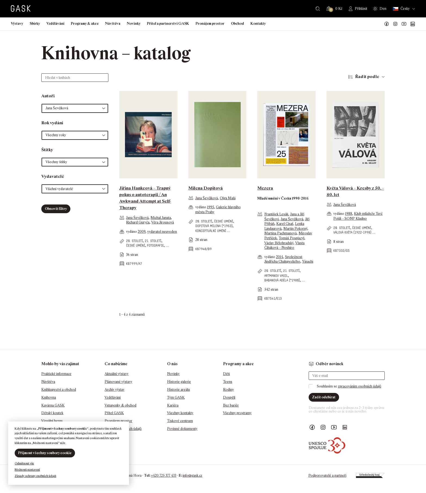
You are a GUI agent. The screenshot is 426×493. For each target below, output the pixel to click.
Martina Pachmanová (280, 233)
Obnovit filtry (56, 209)
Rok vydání (52, 122)
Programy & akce (85, 23)
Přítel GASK (114, 413)
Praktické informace (56, 374)
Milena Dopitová (205, 188)
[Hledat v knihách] (74, 77)
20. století (134, 241)
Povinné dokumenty (182, 429)
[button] (74, 108)
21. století (153, 241)
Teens (227, 382)
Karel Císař (284, 224)
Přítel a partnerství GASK (168, 23)
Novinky (133, 23)
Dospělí (229, 397)
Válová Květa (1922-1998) (352, 232)
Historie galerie (179, 382)
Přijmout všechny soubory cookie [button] (44, 453)
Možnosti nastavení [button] (27, 470)
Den (383, 9)
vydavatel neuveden (162, 232)
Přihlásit (361, 9)
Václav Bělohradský (278, 243)
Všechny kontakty (180, 413)
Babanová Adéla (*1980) (282, 280)
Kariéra (172, 405)
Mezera (265, 188)
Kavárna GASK (53, 405)
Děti (226, 374)
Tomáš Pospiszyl (291, 238)
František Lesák (276, 214)
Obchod (237, 23)
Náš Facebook (386, 23)
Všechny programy (237, 413)
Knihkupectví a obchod (58, 389)
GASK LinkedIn (412, 23)
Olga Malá (228, 198)
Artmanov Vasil (276, 275)
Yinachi (307, 261)
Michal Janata (161, 218)
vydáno (132, 232)
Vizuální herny (52, 421)
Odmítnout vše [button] (24, 463)
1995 (210, 207)
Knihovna (48, 397)
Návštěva (112, 23)
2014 (279, 257)
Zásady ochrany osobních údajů (35, 476)
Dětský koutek (52, 413)
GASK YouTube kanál (404, 23)
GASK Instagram (395, 23)
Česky (401, 9)
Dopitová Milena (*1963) (214, 226)
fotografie (155, 245)
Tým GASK (176, 397)
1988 (348, 214)
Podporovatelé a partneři (327, 475)
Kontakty (258, 23)
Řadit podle (367, 76)
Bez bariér (231, 405)
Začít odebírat (324, 397)
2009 (141, 232)
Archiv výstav (114, 389)
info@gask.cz (192, 475)
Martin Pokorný (295, 229)
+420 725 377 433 (163, 475)
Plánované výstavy (118, 382)
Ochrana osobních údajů (123, 429)
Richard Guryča (137, 222)
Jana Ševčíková (137, 218)
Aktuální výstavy (117, 374)
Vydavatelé (52, 176)
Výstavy (17, 23)
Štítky (47, 149)
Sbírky (35, 23)
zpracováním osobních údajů (359, 386)
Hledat (317, 8)
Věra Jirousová (162, 222)
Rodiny (228, 389)
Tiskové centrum (180, 421)
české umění (135, 245)
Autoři (48, 95)
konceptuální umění (210, 230)
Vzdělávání (55, 23)
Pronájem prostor (210, 23)
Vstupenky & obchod (120, 405)
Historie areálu (178, 389)
